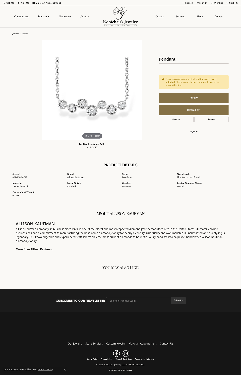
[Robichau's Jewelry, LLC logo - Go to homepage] (120, 16)
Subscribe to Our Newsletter (80, 301)
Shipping (176, 119)
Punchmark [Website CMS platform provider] (126, 370)
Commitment (21, 16)
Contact (219, 16)
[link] (46, 3)
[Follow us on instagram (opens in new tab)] (125, 353)
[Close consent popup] (65, 370)
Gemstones (65, 16)
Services (180, 16)
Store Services (94, 343)
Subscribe (178, 300)
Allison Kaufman (75, 177)
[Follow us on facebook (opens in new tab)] (116, 353)
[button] (8, 3)
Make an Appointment (142, 343)
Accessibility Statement (144, 359)
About (200, 16)
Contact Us (166, 343)
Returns (211, 119)
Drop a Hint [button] (193, 110)
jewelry (15, 33)
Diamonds (43, 16)
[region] (92, 90)
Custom (160, 16)
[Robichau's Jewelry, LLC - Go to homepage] (120, 326)
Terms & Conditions (124, 359)
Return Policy (92, 359)
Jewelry (85, 16)
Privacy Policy (106, 359)
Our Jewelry (75, 343)
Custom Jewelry (115, 343)
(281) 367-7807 (91, 148)
